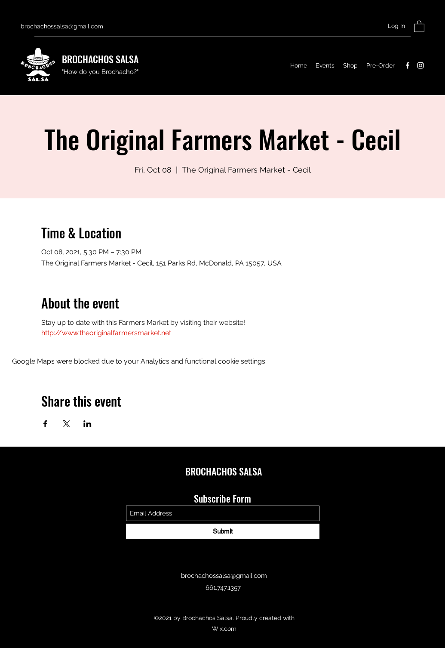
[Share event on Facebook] (45, 423)
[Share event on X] (66, 423)
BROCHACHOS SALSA (100, 59)
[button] (419, 26)
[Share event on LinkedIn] (87, 423)
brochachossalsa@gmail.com (62, 26)
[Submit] (222, 531)
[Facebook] (407, 65)
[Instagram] (420, 65)
